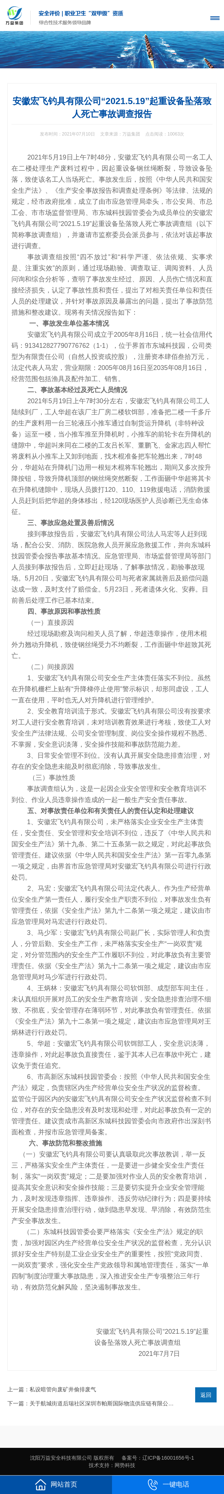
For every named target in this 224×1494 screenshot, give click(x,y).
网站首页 (56, 1484)
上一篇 (51, 1389)
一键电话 (168, 1484)
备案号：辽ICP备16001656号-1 (158, 1458)
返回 (205, 1395)
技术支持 (99, 1465)
